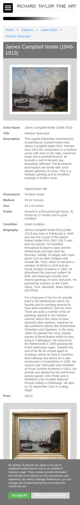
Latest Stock (49, 30)
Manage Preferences (50, 495)
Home (9, 30)
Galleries (27, 30)
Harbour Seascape (18, 36)
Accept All (19, 495)
